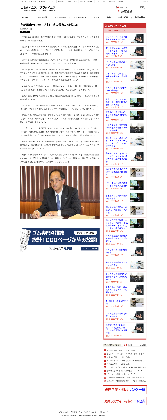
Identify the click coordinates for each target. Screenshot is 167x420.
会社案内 (32, 1)
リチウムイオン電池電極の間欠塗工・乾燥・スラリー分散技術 (116, 127)
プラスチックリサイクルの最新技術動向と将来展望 (116, 76)
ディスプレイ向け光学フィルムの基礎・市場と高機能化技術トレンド (116, 51)
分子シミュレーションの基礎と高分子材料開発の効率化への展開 (116, 102)
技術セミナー (72, 1)
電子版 (24, 1)
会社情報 (74, 412)
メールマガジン (124, 11)
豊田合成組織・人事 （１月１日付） (121, 350)
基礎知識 (61, 1)
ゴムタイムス (63, 412)
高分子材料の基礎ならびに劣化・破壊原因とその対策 (116, 210)
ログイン (145, 1)
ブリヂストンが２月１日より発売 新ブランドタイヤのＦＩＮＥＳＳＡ (134, 354)
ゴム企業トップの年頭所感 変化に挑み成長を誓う (126, 367)
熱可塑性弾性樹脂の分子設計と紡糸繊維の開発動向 (116, 172)
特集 (109, 17)
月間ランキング (130, 345)
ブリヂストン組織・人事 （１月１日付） (123, 374)
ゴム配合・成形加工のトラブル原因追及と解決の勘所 (116, 115)
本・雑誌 (52, 1)
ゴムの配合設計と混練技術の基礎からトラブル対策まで (116, 238)
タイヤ (97, 17)
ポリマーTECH (80, 17)
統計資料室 (140, 17)
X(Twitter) (121, 1)
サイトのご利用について (87, 412)
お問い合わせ (103, 412)
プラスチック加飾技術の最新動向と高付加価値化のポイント (116, 276)
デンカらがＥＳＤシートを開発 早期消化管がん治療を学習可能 (131, 361)
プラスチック (60, 17)
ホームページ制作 (86, 1)
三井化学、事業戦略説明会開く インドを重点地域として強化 (130, 381)
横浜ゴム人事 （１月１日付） (119, 357)
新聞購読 (42, 1)
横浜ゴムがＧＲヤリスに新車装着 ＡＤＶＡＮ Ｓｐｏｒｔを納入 (132, 371)
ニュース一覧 (41, 17)
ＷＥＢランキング (142, 345)
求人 (104, 1)
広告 (97, 1)
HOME (25, 17)
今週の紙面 (123, 17)
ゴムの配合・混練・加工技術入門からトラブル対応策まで (116, 289)
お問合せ (112, 1)
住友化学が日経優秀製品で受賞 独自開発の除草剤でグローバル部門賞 (134, 378)
